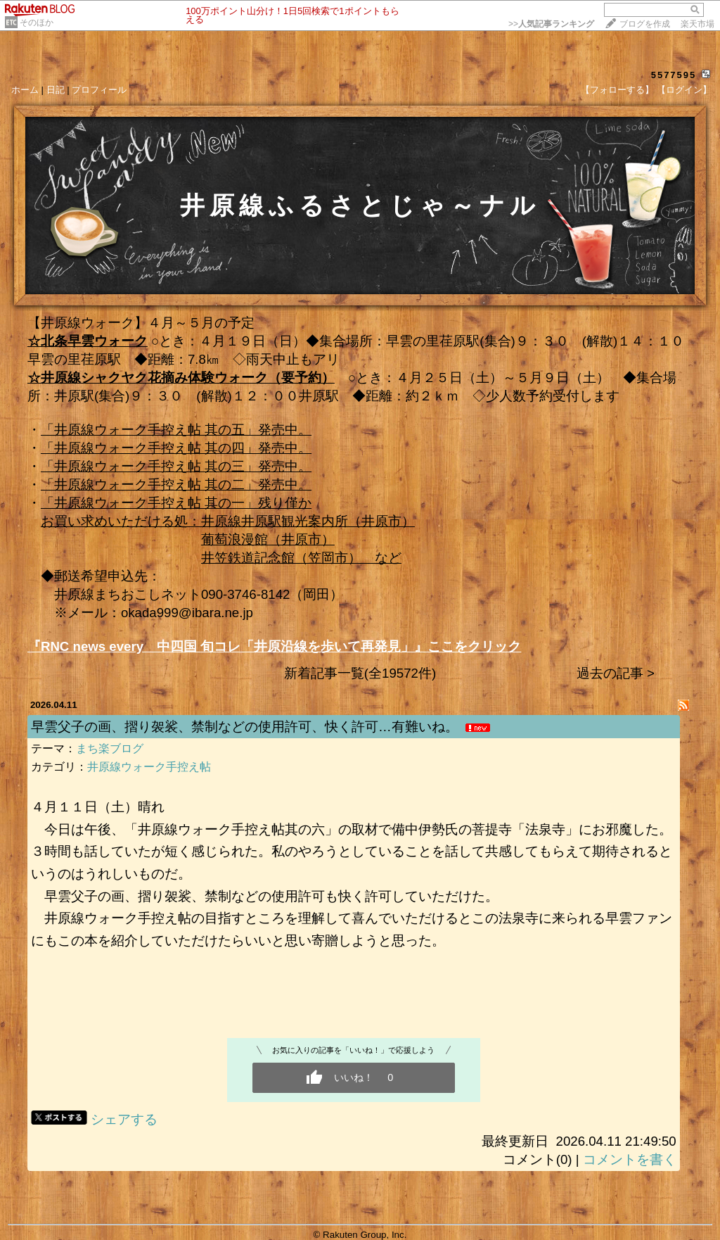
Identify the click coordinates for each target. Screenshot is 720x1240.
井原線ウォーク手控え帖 (149, 767)
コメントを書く (629, 1159)
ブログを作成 (644, 24)
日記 (55, 89)
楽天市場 (697, 24)
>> (551, 24)
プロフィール (99, 89)
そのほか (36, 22)
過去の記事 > (616, 673)
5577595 (674, 75)
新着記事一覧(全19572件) (360, 673)
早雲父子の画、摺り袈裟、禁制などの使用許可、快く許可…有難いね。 (244, 726)
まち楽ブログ (109, 748)
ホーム (25, 89)
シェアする (124, 1119)
